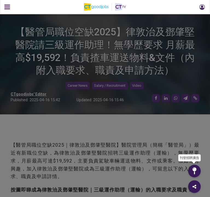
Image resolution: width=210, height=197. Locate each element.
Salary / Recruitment (110, 85)
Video (136, 85)
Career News (78, 85)
